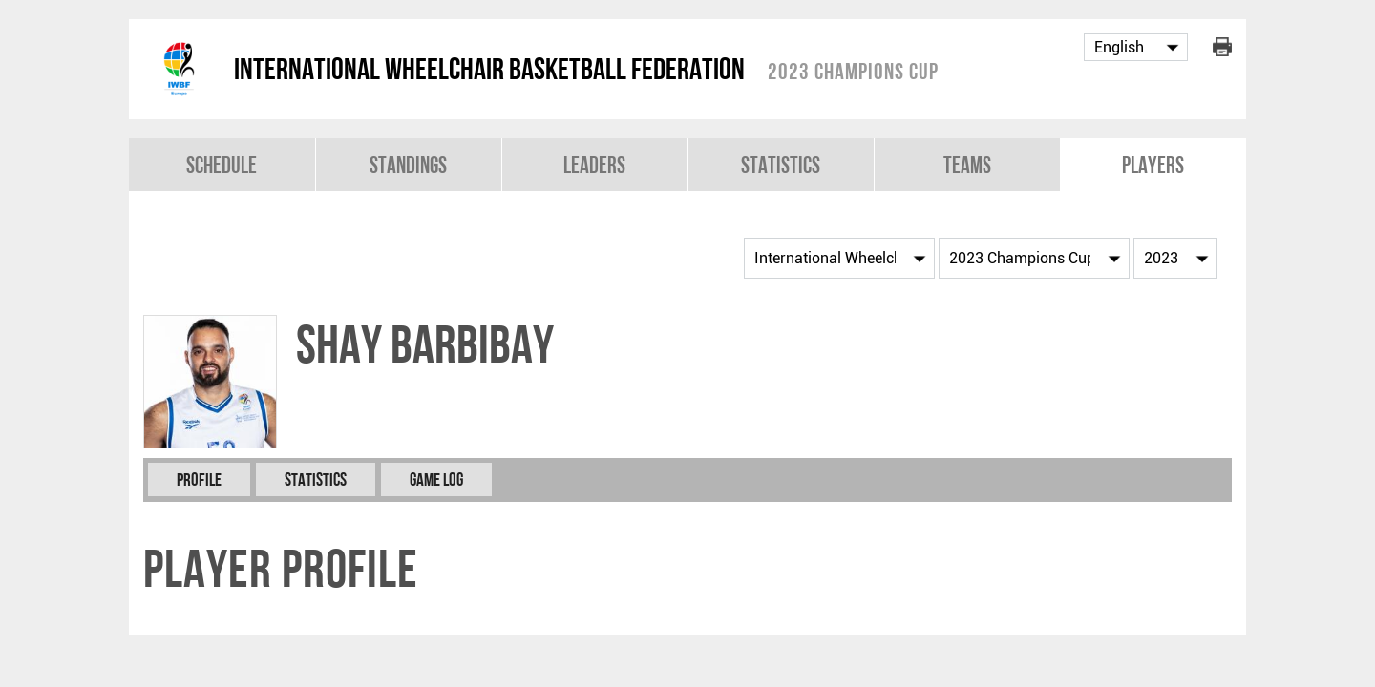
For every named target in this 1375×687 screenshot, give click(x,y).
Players (1153, 164)
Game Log (436, 479)
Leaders (594, 164)
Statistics (780, 164)
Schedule (221, 164)
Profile (199, 479)
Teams (967, 164)
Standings (408, 164)
